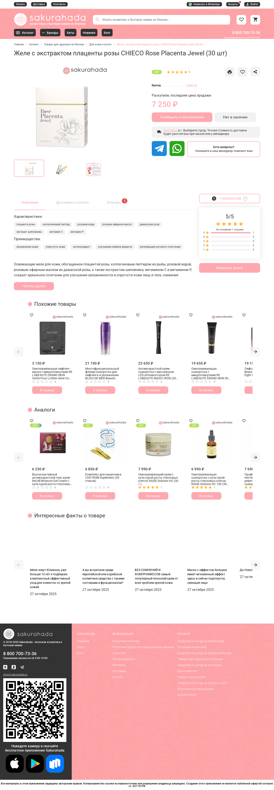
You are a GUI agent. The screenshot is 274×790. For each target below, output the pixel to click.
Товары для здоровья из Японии (64, 44)
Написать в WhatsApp (204, 4)
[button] (19, 351)
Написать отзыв (229, 268)
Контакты (59, 4)
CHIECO (191, 85)
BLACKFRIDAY (187, 695)
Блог (80, 653)
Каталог (34, 44)
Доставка (39, 4)
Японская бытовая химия (195, 689)
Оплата (20, 4)
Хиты (81, 647)
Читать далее (33, 286)
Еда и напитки (187, 671)
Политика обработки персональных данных (143, 647)
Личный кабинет (124, 659)
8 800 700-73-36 (246, 32)
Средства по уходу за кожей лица (200, 641)
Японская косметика (191, 647)
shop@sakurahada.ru (15, 674)
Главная (19, 44)
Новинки (83, 641)
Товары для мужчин (191, 677)
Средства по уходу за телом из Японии (204, 653)
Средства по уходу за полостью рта (202, 683)
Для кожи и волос (100, 44)
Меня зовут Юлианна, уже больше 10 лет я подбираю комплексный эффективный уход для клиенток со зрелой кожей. (50, 578)
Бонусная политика (126, 641)
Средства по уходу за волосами (199, 665)
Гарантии (119, 653)
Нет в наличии (235, 117)
